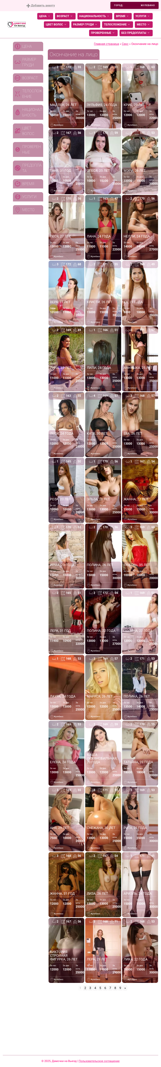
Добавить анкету (40, 6)
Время (123, 16)
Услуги (143, 16)
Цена (45, 16)
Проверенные (103, 33)
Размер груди (85, 24)
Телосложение (117, 24)
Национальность (94, 16)
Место (144, 24)
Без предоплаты (136, 33)
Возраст (65, 16)
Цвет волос (57, 24)
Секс (125, 44)
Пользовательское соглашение (99, 1061)
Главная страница (106, 44)
